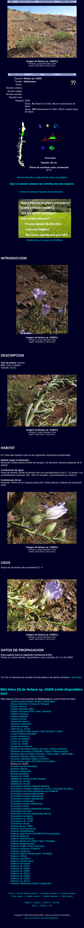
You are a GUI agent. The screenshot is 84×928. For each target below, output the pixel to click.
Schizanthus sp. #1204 (22, 818)
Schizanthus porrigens (21, 816)
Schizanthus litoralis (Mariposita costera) (30, 808)
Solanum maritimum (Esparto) (25, 848)
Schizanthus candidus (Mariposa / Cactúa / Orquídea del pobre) (42, 789)
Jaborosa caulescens (21, 724)
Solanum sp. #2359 (20, 878)
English (28, 903)
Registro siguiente (50, 896)
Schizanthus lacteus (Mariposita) (27, 803)
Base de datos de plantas (27, 893)
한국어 (34, 906)
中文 (50, 906)
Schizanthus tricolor (20, 823)
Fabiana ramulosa (19, 714)
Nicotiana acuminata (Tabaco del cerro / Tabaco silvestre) (39, 749)
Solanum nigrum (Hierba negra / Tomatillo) (31, 853)
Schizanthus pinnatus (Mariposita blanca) (31, 813)
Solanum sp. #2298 (20, 876)
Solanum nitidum (19, 856)
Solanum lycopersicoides (23, 843)
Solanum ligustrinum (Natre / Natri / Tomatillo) (33, 841)
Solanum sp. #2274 (20, 873)
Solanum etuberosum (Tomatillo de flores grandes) (35, 833)
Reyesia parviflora (19, 774)
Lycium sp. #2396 (19, 744)
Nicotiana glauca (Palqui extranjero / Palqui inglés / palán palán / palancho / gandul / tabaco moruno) (42, 755)
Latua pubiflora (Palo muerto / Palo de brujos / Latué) (37, 731)
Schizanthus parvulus (21, 811)
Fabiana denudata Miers (23, 709)
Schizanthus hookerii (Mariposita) (27, 796)
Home (10, 893)
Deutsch (46, 903)
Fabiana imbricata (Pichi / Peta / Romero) (31, 711)
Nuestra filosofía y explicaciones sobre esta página (42, 177)
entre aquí (76, 677)
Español (37, 903)
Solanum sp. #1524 (20, 866)
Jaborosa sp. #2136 (20, 729)
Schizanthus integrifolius (23, 801)
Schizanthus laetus (20, 806)
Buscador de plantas (49, 893)
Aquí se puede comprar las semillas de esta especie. (42, 183)
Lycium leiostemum (20, 736)
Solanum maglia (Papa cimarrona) (27, 846)
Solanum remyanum (20, 863)
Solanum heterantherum (22, 838)
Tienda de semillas (68, 893)
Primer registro (17, 896)
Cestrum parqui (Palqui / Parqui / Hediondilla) (33, 701)
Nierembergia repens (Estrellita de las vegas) (33, 761)
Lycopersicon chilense (21, 746)
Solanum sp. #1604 (20, 868)
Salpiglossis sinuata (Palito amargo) (28, 779)
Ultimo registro (67, 896)
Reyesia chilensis (19, 769)
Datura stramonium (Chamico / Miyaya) (30, 704)
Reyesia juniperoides (21, 771)
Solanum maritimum (20, 851)
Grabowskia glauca (20, 721)
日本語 (43, 906)
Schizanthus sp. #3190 (22, 821)
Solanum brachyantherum (23, 828)
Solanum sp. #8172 (20, 881)
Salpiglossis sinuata (20, 781)
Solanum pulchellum (20, 858)
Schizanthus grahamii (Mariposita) (27, 794)
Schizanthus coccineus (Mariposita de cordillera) (34, 791)
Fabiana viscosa (19, 719)
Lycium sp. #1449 (19, 741)
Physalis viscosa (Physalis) (24, 766)
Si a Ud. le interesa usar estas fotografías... (42, 918)
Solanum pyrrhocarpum (22, 861)
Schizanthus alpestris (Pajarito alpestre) (30, 786)
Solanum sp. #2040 (20, 871)
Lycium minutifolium (20, 739)
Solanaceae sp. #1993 (22, 826)
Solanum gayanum (20, 836)
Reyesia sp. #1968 (20, 776)
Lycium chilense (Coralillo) (23, 734)
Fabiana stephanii (19, 716)
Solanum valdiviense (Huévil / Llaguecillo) (31, 883)
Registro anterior (33, 896)
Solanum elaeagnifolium (22, 831)
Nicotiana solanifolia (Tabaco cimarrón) (30, 759)
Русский (56, 903)
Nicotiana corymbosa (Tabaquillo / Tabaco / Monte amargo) (39, 751)
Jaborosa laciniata (19, 726)
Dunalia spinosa (18, 706)
